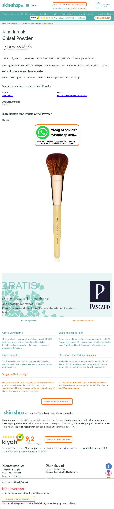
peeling (70, 8)
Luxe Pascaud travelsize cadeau (83, 321)
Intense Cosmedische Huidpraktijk (62, 472)
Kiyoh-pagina (61, 448)
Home (4, 23)
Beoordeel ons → (58, 439)
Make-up (14, 23)
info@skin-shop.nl (67, 385)
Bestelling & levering (11, 472)
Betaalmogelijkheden (11, 476)
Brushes (24, 23)
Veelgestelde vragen (11, 469)
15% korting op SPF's (28, 321)
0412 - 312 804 (93, 385)
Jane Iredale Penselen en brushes (72, 95)
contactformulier (73, 382)
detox (82, 8)
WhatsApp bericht (70, 388)
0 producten (107, 4)
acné (76, 8)
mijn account (102, 18)
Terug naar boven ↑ (57, 401)
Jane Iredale (7, 95)
